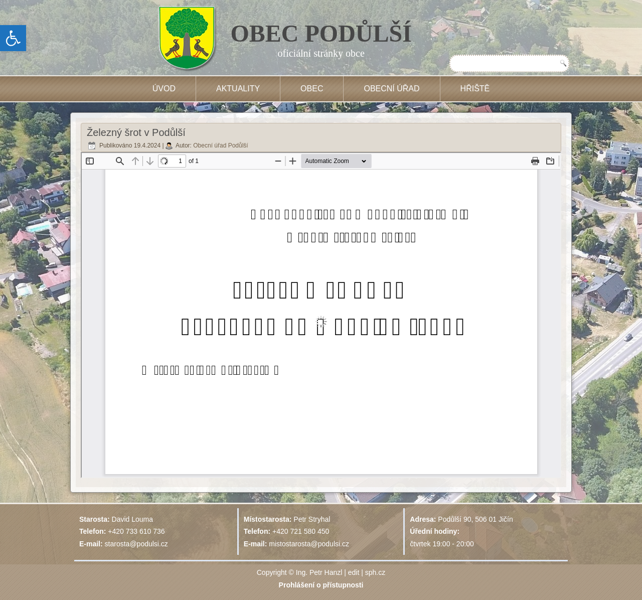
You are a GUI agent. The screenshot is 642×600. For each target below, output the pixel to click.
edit (354, 572)
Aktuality (238, 88)
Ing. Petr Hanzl (319, 572)
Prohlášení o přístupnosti (321, 585)
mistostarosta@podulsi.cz (309, 544)
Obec (311, 88)
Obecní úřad (391, 88)
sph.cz (375, 572)
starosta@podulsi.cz (136, 544)
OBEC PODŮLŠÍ (321, 33)
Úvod (164, 88)
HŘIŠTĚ (475, 88)
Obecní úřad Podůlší (220, 145)
